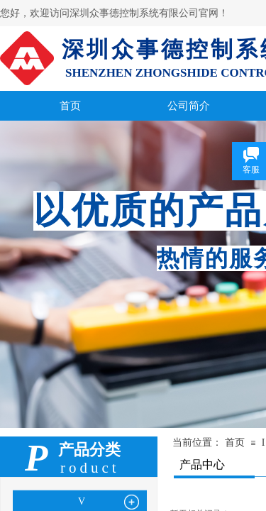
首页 (235, 442)
